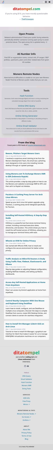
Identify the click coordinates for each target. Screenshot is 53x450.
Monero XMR (26, 385)
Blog (26, 439)
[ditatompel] (3, 2)
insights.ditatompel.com (37, 145)
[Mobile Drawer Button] (49, 2)
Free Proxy (26, 401)
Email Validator (26, 379)
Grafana (26, 420)
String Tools (26, 389)
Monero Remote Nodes (25, 414)
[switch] (44, 2)
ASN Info (26, 398)
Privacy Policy (27, 433)
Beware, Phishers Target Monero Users (23, 153)
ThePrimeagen (28, 19)
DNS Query (26, 376)
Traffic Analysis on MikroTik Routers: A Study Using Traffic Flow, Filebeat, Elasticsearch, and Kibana (26, 261)
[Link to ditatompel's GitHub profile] (25, 366)
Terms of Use (26, 436)
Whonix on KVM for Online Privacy (21, 241)
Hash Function (26, 382)
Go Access (25, 417)
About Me (26, 429)
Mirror (25, 404)
